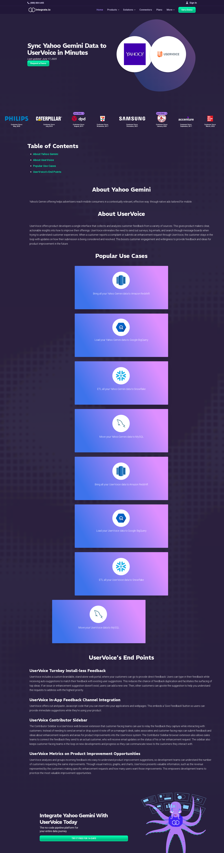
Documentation (129, 816)
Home (98, 10)
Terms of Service (189, 850)
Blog (124, 801)
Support (69, 824)
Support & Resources (133, 808)
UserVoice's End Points (47, 171)
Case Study (79, 111)
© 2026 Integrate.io (36, 850)
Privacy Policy (129, 832)
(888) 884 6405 (35, 3)
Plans (160, 10)
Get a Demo (188, 10)
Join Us (184, 820)
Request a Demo (38, 63)
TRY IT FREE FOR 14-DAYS (84, 552)
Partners (185, 816)
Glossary (126, 836)
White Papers (187, 804)
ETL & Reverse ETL (75, 804)
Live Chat (126, 804)
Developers (71, 828)
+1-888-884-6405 (39, 816)
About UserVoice (43, 159)
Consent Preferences (133, 840)
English (184, 830)
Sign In (191, 2)
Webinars (185, 808)
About (184, 812)
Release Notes (73, 832)
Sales (68, 820)
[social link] (29, 823)
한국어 (184, 838)
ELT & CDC (70, 808)
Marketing (70, 816)
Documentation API (132, 820)
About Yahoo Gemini (45, 154)
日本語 (184, 834)
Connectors (146, 10)
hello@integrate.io (39, 808)
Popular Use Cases (44, 165)
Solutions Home (73, 801)
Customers (186, 801)
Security (126, 824)
